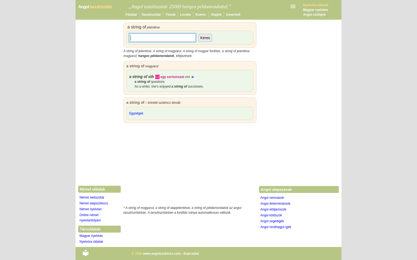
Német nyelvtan (91, 209)
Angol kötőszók (271, 215)
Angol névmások (272, 198)
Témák (170, 14)
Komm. (200, 14)
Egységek (136, 113)
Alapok (216, 14)
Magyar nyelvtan (315, 10)
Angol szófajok (314, 14)
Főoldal (131, 14)
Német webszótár (92, 197)
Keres (205, 38)
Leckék (185, 14)
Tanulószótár (151, 14)
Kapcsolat (191, 253)
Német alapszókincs (94, 203)
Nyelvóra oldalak (91, 242)
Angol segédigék (272, 221)
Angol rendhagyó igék (275, 227)
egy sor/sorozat (175, 77)
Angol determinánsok (275, 203)
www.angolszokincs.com (162, 253)
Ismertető (233, 14)
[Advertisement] (190, 165)
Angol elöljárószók (273, 209)
